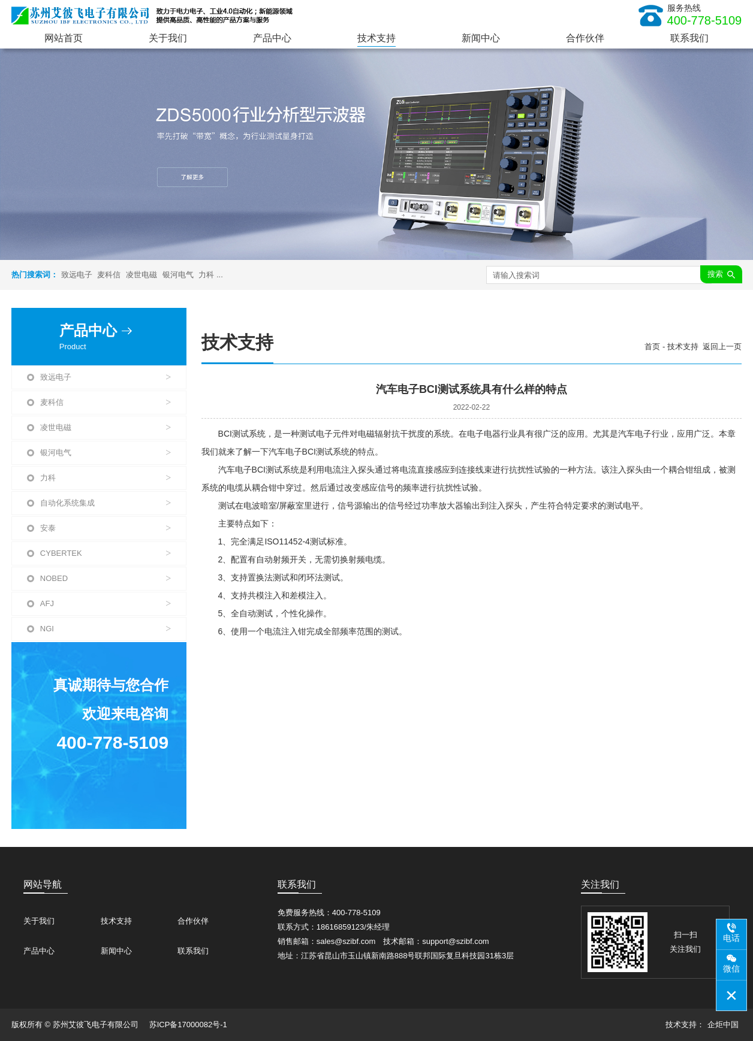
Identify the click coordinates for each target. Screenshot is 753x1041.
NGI (105, 629)
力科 (206, 274)
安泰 (105, 528)
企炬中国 (723, 1024)
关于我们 (168, 38)
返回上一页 (722, 346)
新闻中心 (481, 38)
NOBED (105, 578)
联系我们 (689, 38)
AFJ (105, 603)
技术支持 (376, 38)
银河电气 (178, 274)
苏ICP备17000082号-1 (188, 1024)
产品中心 (272, 38)
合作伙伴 (585, 38)
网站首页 (63, 38)
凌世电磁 (141, 274)
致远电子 (76, 274)
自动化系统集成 (105, 503)
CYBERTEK (105, 553)
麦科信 (109, 274)
